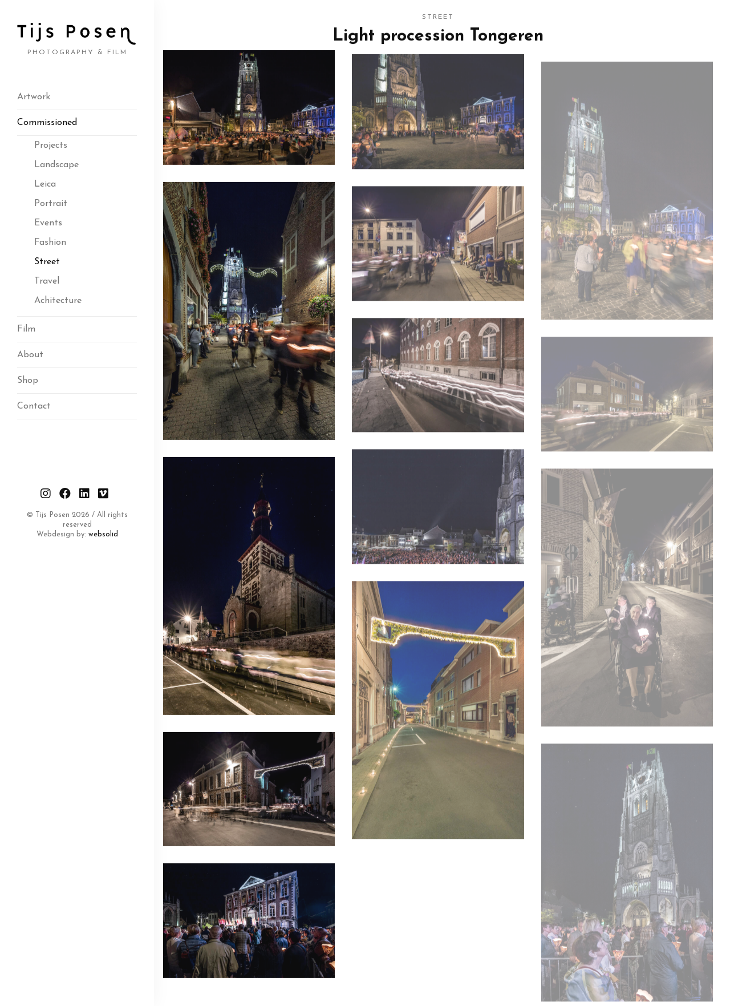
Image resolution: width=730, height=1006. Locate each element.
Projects (50, 145)
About (30, 354)
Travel (46, 281)
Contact (34, 406)
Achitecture (58, 300)
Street (47, 261)
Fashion (50, 242)
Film (26, 329)
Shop (27, 380)
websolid (103, 534)
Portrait (50, 203)
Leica (45, 184)
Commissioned (47, 122)
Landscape (56, 164)
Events (48, 223)
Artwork (33, 97)
